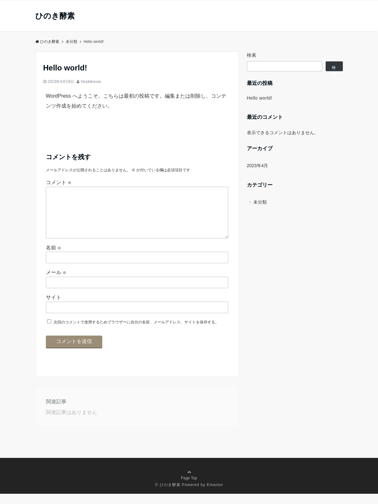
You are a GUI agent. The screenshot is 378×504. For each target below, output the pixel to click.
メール (56, 282)
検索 (252, 55)
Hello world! (260, 98)
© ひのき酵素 (168, 495)
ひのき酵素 (55, 16)
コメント (58, 182)
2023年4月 (257, 165)
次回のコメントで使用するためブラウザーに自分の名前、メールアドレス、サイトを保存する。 (136, 332)
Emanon (215, 495)
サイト (53, 307)
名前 (53, 258)
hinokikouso (91, 81)
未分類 (260, 202)
